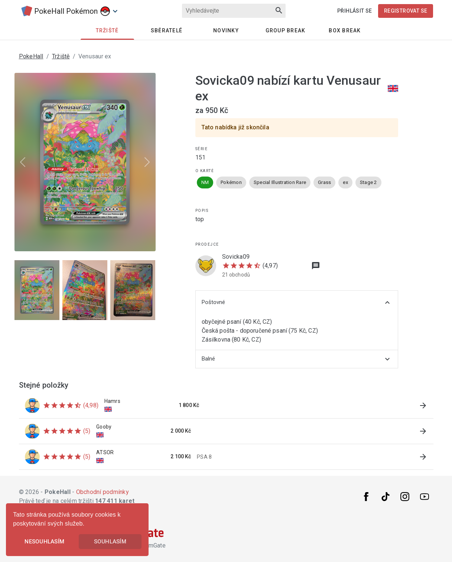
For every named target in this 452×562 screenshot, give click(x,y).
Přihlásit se (354, 11)
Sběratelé (166, 30)
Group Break (286, 30)
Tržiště (61, 56)
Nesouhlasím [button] (44, 541)
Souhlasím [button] (110, 541)
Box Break (345, 30)
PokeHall (31, 56)
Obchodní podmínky (102, 491)
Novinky (226, 30)
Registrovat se (405, 11)
